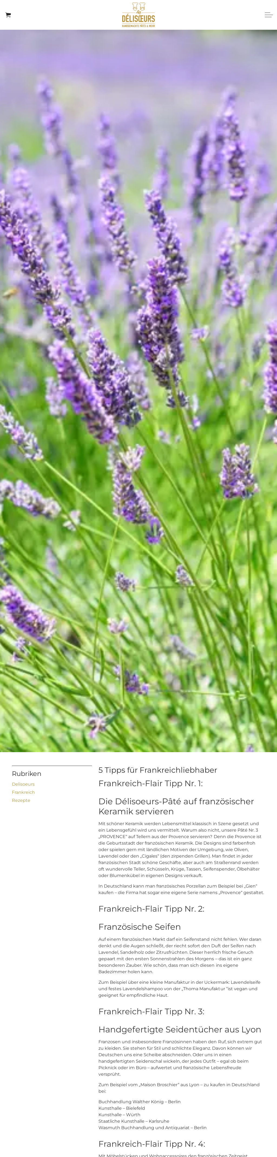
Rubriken (26, 774)
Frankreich (23, 792)
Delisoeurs (23, 784)
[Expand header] (269, 15)
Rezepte (21, 800)
